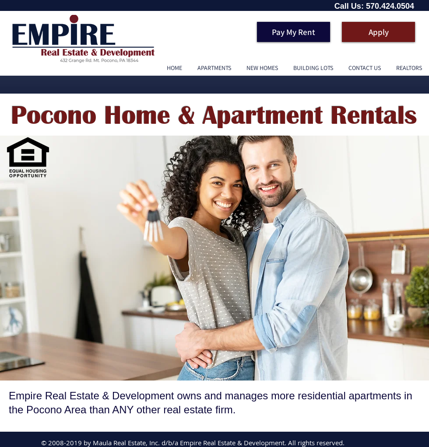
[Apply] (378, 32)
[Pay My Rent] (293, 32)
